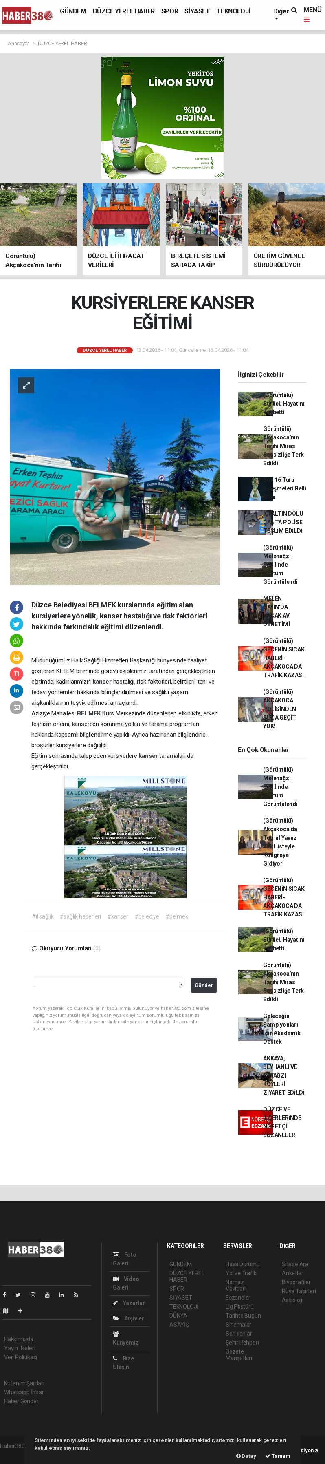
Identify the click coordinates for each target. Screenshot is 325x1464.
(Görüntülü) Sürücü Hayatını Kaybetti (283, 403)
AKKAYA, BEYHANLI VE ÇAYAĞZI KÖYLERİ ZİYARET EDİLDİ (283, 1075)
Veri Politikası (20, 1357)
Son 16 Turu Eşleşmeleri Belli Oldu (284, 488)
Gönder (204, 985)
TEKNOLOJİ (233, 11)
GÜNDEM (73, 11)
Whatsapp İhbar (24, 1392)
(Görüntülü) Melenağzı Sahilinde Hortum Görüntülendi (280, 564)
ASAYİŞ (179, 1324)
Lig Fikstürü (240, 1306)
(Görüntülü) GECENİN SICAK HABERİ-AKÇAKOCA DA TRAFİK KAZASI (284, 658)
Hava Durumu (243, 1264)
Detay (246, 1456)
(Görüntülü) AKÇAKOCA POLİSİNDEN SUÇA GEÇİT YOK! (279, 709)
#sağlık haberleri (80, 916)
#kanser (117, 916)
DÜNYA (178, 1315)
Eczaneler (238, 1297)
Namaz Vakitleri (236, 1285)
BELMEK (89, 713)
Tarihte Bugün (243, 1315)
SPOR (169, 11)
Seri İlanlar (239, 1333)
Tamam (277, 1456)
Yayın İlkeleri (19, 1348)
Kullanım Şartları (24, 1383)
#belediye (146, 916)
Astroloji (292, 1300)
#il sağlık (42, 916)
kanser (102, 681)
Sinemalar (238, 1324)
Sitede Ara (295, 1264)
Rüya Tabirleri (299, 1291)
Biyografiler (296, 1282)
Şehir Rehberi (242, 1342)
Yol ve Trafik (241, 1273)
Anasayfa (19, 43)
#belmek (176, 916)
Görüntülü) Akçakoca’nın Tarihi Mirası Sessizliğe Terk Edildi (283, 446)
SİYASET (197, 11)
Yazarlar (129, 1303)
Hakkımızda (18, 1339)
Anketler (292, 1273)
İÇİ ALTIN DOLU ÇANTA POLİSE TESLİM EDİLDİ (283, 522)
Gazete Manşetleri (239, 1354)
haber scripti (15, 1454)
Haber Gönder (21, 1401)
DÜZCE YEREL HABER (124, 11)
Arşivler (128, 1318)
